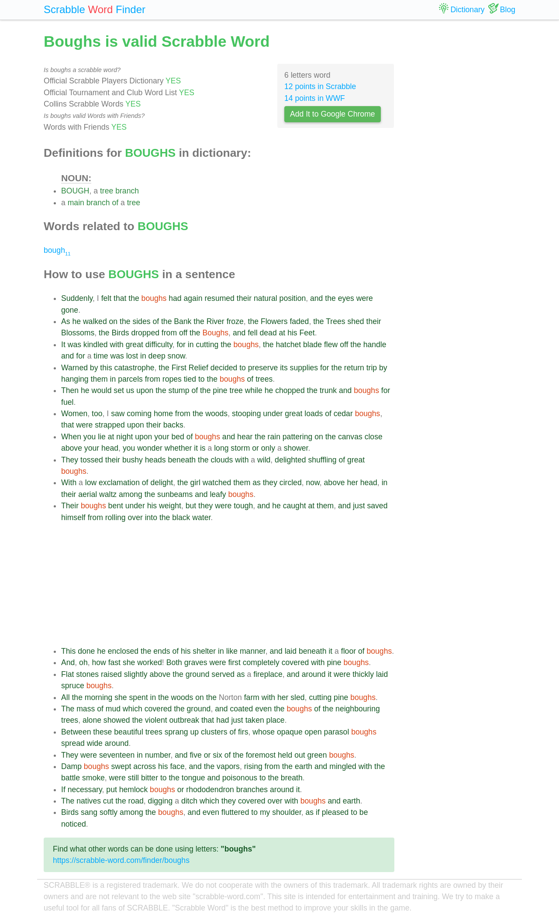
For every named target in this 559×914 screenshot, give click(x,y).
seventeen (117, 755)
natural (265, 298)
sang (89, 812)
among (130, 494)
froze (235, 321)
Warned (74, 367)
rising (253, 766)
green (317, 755)
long (221, 448)
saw (117, 413)
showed (117, 720)
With (68, 482)
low (91, 482)
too (97, 413)
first (234, 662)
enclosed (123, 651)
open (313, 732)
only (268, 448)
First (179, 367)
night (124, 436)
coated (241, 708)
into (151, 517)
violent (156, 720)
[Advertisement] (227, 584)
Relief (198, 367)
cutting (207, 344)
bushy (132, 459)
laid (291, 651)
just (359, 505)
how (99, 662)
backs (173, 425)
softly (108, 812)
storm (240, 448)
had (175, 298)
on (113, 321)
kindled (95, 344)
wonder (149, 448)
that (120, 298)
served (223, 674)
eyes (346, 298)
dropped (145, 332)
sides (141, 321)
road (136, 801)
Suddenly (77, 298)
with (117, 344)
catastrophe (134, 367)
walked (95, 321)
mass (85, 708)
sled (297, 697)
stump (179, 390)
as (256, 482)
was (74, 344)
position (293, 298)
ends (161, 651)
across (144, 766)
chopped (290, 390)
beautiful (128, 732)
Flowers (274, 321)
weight (170, 505)
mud (113, 708)
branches (252, 789)
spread (73, 743)
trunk (328, 390)
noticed (73, 824)
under (273, 413)
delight (161, 482)
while (253, 390)
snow (176, 356)
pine (220, 390)
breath (292, 777)
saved (377, 505)
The (67, 708)
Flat (67, 674)
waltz (108, 494)
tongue (193, 777)
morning (99, 697)
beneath (182, 459)
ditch (189, 801)
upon (144, 390)
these (102, 732)
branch (127, 190)
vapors (228, 766)
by (94, 367)
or (255, 448)
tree (106, 190)
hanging (75, 379)
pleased (335, 812)
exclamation (119, 482)
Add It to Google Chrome (332, 114)
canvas (350, 436)
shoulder (286, 812)
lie (102, 436)
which (132, 708)
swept (121, 766)
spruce (72, 685)
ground (198, 674)
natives (88, 801)
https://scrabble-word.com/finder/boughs (121, 860)
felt (106, 298)
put (111, 789)
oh (83, 662)
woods (216, 413)
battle (70, 777)
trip (371, 367)
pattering (297, 436)
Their (70, 505)
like (232, 651)
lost (132, 356)
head (109, 448)
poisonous (239, 777)
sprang (176, 732)
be (363, 812)
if (318, 812)
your (161, 436)
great (134, 344)
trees (264, 379)
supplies (304, 367)
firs (243, 732)
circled (291, 482)
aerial (87, 494)
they (270, 482)
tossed (91, 459)
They (69, 459)
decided (224, 367)
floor (348, 651)
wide (95, 743)
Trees (335, 321)
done (86, 651)
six (217, 755)
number (158, 755)
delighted (290, 459)
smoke (93, 777)
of (115, 202)
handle (374, 344)
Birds (120, 332)
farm (251, 697)
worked (149, 662)
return (354, 367)
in (191, 344)
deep (157, 356)
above (71, 448)
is (203, 448)
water (201, 517)
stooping (246, 413)
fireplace (268, 674)
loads (313, 413)
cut (108, 801)
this (106, 367)
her (352, 482)
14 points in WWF (314, 98)
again (192, 298)
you (89, 436)
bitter (149, 777)
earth (303, 766)
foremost (261, 755)
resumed (219, 298)
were (364, 298)
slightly (136, 674)
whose (263, 732)
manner (253, 651)
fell (253, 332)
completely (261, 662)
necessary (85, 789)
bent (115, 505)
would (101, 390)
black (181, 517)
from (169, 332)
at (282, 332)
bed (177, 436)
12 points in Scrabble (320, 86)
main (76, 202)
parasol (336, 732)
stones (87, 674)
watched (217, 482)
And (68, 662)
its (284, 367)
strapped (109, 425)
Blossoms (77, 332)
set (119, 390)
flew (331, 344)
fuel (67, 402)
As (65, 321)
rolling (115, 517)
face (177, 766)
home (163, 413)
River (215, 321)
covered (295, 662)
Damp (71, 766)
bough (57, 250)
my (265, 812)
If (63, 789)
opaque (290, 732)
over (135, 517)
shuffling (322, 459)
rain (274, 436)
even (263, 708)
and (316, 298)
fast (114, 662)
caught (294, 505)
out (299, 755)
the (133, 298)
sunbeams (175, 494)
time (100, 356)
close (374, 436)
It (63, 344)
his (292, 332)
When (71, 436)
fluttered (235, 812)
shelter (204, 651)
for (181, 344)
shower (296, 448)
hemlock (133, 789)
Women (74, 413)
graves (195, 662)
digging (160, 801)
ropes (172, 379)
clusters (214, 732)
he (76, 321)
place (275, 720)
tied (190, 379)
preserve (263, 367)
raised (111, 674)
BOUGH (75, 190)
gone (69, 310)
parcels (130, 379)
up (194, 732)
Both (174, 662)
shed (355, 321)
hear (244, 436)
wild (263, 459)
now (312, 482)
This (68, 651)
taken (254, 720)
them (99, 379)
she (129, 662)
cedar (343, 413)
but (191, 505)
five (195, 755)
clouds (221, 459)
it (196, 448)
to (242, 367)
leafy (218, 494)
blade (312, 344)
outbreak (184, 720)
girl (195, 482)
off (183, 332)
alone (92, 720)
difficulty (159, 344)
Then (70, 390)
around (314, 674)
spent (138, 697)
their (244, 298)
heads (155, 459)
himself (73, 517)
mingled (342, 766)
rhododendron (210, 789)
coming (139, 413)
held (285, 755)
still (133, 777)
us (130, 390)
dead (268, 332)
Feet (307, 332)
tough (243, 505)
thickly (363, 674)
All (65, 697)
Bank (182, 321)
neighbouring (357, 708)
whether (178, 448)
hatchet (288, 344)
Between (76, 732)
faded (299, 321)
